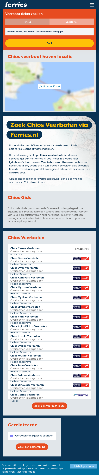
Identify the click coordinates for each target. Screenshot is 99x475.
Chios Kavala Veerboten (25, 336)
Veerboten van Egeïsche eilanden (33, 435)
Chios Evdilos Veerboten (25, 345)
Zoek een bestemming (31, 446)
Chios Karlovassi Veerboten (27, 277)
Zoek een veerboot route (49, 405)
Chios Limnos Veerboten (25, 306)
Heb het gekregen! (83, 466)
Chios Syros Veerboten (24, 267)
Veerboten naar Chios (55, 162)
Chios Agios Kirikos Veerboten (28, 326)
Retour (27, 21)
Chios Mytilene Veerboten (26, 297)
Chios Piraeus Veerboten (25, 258)
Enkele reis (72, 21)
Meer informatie (26, 471)
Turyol (14, 400)
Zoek (49, 43)
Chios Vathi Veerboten (24, 316)
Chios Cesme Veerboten (25, 248)
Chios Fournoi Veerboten (25, 355)
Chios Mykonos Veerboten (26, 287)
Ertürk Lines (17, 254)
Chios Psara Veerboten (24, 365)
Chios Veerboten (50, 155)
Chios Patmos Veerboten (25, 375)
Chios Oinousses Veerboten (27, 384)
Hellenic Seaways (20, 264)
